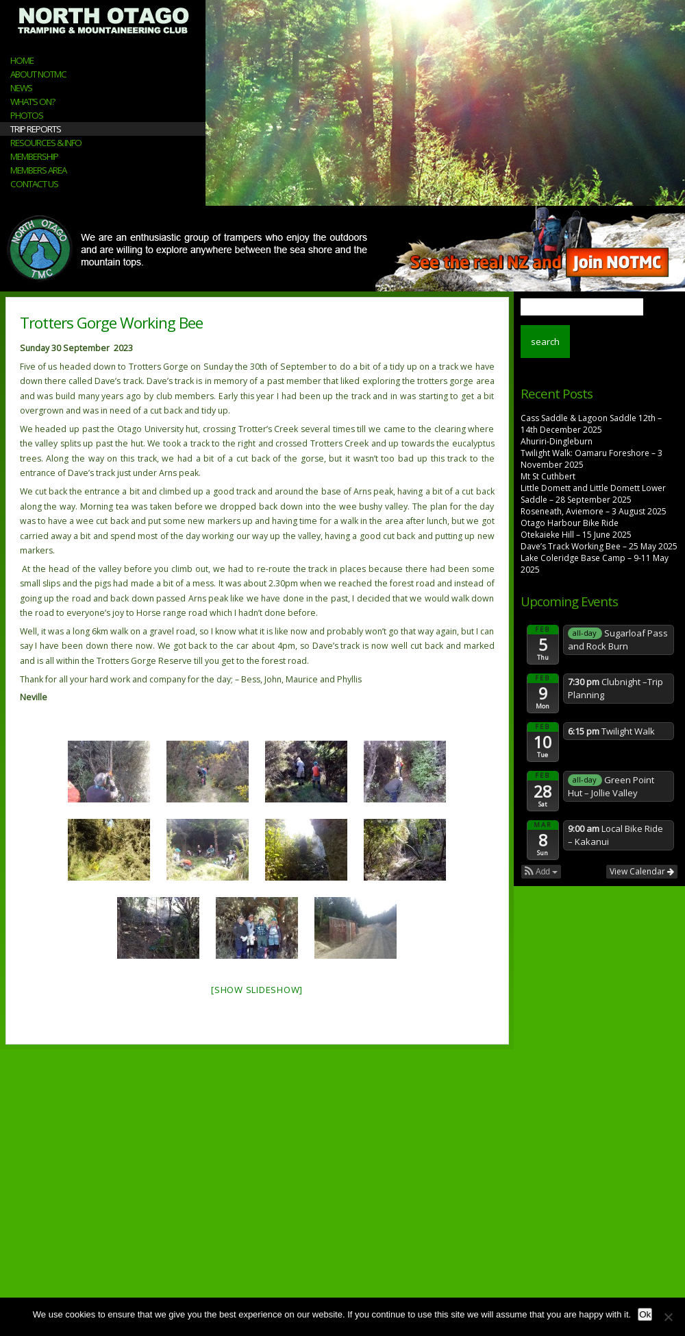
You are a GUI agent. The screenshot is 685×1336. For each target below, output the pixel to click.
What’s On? (32, 101)
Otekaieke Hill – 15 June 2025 (576, 534)
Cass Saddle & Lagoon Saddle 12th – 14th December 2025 (591, 424)
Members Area (38, 170)
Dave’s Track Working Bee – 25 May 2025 (599, 546)
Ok (645, 1314)
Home (22, 60)
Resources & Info (46, 142)
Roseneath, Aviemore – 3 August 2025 (594, 511)
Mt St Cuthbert (548, 476)
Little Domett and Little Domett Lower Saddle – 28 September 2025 (593, 493)
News (21, 88)
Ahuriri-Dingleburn (557, 441)
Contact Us (34, 184)
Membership (34, 156)
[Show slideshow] (257, 989)
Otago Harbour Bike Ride (570, 523)
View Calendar (642, 871)
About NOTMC (38, 74)
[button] (541, 872)
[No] (668, 1317)
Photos (26, 115)
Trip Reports (35, 129)
